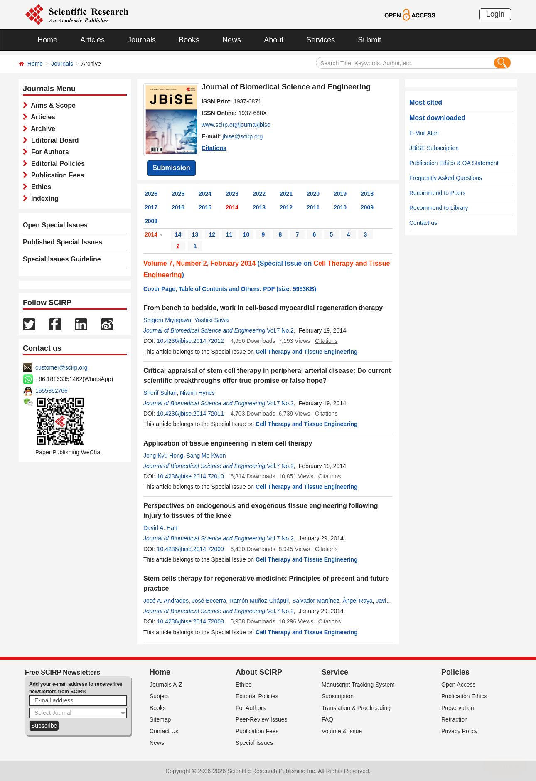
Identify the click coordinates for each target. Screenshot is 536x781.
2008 (151, 221)
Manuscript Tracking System (358, 684)
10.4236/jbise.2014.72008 (190, 621)
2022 (259, 193)
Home (47, 40)
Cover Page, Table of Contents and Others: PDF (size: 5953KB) (229, 289)
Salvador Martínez (315, 600)
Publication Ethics (464, 696)
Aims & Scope (51, 105)
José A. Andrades (166, 600)
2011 (313, 207)
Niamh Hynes (197, 392)
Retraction (454, 719)
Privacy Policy (459, 731)
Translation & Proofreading (356, 708)
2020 (313, 193)
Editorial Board (53, 140)
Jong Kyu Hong (163, 455)
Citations (214, 148)
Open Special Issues (55, 225)
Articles (92, 40)
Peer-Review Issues (262, 719)
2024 (205, 193)
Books (189, 40)
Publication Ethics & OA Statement (454, 163)
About (273, 40)
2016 (178, 207)
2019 (340, 193)
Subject (159, 696)
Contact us (423, 222)
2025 (178, 193)
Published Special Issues (62, 242)
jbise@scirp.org (243, 136)
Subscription (338, 696)
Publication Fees (55, 175)
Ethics (39, 186)
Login (495, 14)
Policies (455, 672)
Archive (41, 128)
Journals (142, 40)
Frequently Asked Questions (445, 178)
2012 (286, 207)
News (231, 40)
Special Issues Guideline (62, 259)
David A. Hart (160, 528)
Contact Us (164, 731)
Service (335, 672)
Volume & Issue (342, 731)
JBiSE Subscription (434, 148)
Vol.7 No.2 (280, 330)
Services (320, 40)
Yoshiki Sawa (211, 320)
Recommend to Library (438, 207)
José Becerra (209, 600)
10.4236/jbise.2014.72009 (190, 549)
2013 (259, 207)
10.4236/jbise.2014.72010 (190, 476)
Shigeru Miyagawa (167, 320)
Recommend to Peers (437, 193)
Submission (171, 167)
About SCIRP (259, 672)
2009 (367, 207)
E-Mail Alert (424, 133)
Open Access (458, 684)
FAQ (327, 719)
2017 (151, 207)
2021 (286, 193)
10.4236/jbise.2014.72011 (190, 413)
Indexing (43, 198)
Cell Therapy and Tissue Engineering (307, 351)
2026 (151, 193)
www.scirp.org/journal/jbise (236, 124)
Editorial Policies (56, 163)
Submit (369, 40)
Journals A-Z (166, 684)
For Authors (48, 151)
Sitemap (160, 719)
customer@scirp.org (61, 367)
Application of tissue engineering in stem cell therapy (227, 443)
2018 (367, 193)
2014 (232, 207)
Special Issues (254, 742)
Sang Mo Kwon (206, 455)
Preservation (457, 708)
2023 (232, 193)
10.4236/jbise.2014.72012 (190, 341)
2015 (205, 207)
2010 (340, 207)
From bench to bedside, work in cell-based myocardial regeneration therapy (263, 307)
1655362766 (51, 390)
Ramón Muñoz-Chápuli (259, 600)
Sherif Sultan (160, 392)
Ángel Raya (357, 600)
